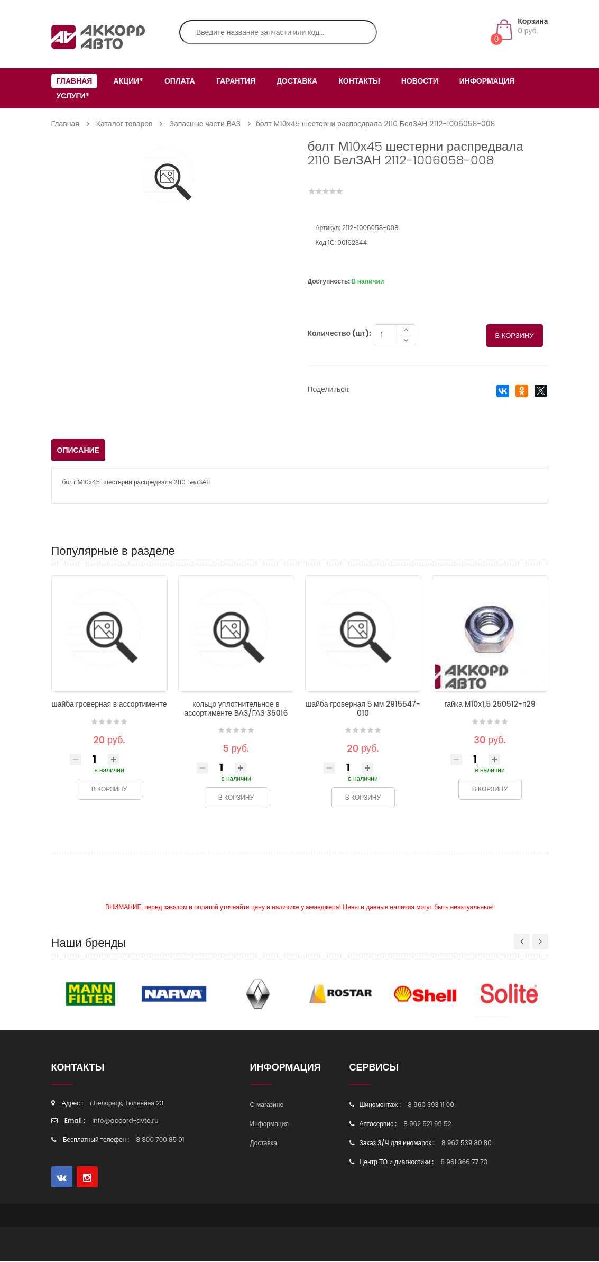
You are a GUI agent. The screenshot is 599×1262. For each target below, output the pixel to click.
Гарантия (235, 81)
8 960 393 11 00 (431, 1105)
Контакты (359, 81)
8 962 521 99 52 (427, 1124)
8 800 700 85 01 (160, 1140)
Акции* (128, 81)
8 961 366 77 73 (463, 1162)
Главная (75, 81)
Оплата (179, 81)
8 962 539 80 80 (466, 1143)
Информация (486, 81)
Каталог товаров (124, 123)
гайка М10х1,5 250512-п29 (489, 705)
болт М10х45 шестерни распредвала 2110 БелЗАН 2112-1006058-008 (375, 123)
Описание (78, 451)
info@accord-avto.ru (125, 1121)
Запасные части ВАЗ (205, 123)
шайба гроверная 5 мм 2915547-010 (363, 709)
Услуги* (73, 95)
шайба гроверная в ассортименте (109, 705)
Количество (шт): (339, 334)
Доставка (297, 81)
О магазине (267, 1105)
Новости (419, 81)
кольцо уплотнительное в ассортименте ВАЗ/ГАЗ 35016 (236, 709)
